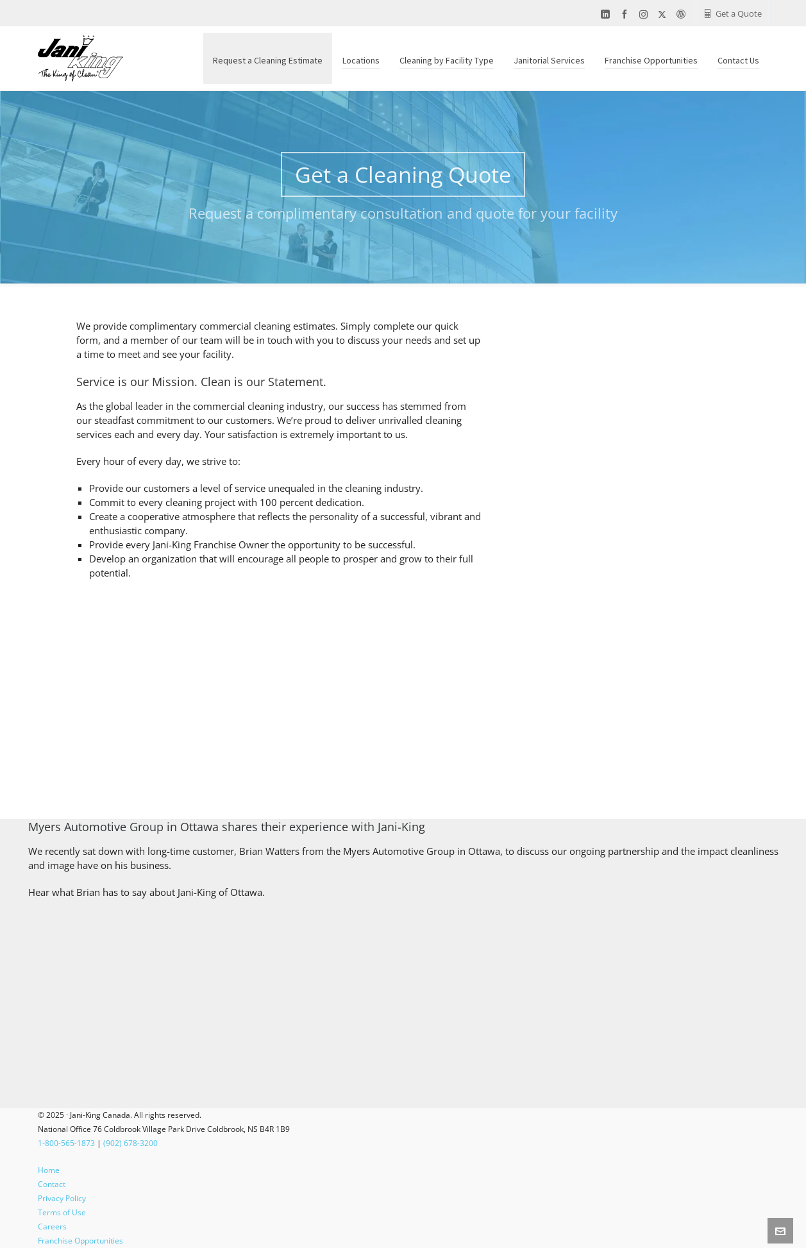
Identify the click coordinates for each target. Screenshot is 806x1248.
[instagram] (645, 14)
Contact (51, 1184)
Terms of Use (62, 1212)
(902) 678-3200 (130, 1143)
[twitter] (664, 14)
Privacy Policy (62, 1198)
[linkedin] (607, 14)
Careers (52, 1226)
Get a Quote (732, 13)
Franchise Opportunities (80, 1240)
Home (49, 1170)
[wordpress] (682, 14)
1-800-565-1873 (66, 1143)
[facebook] (626, 14)
